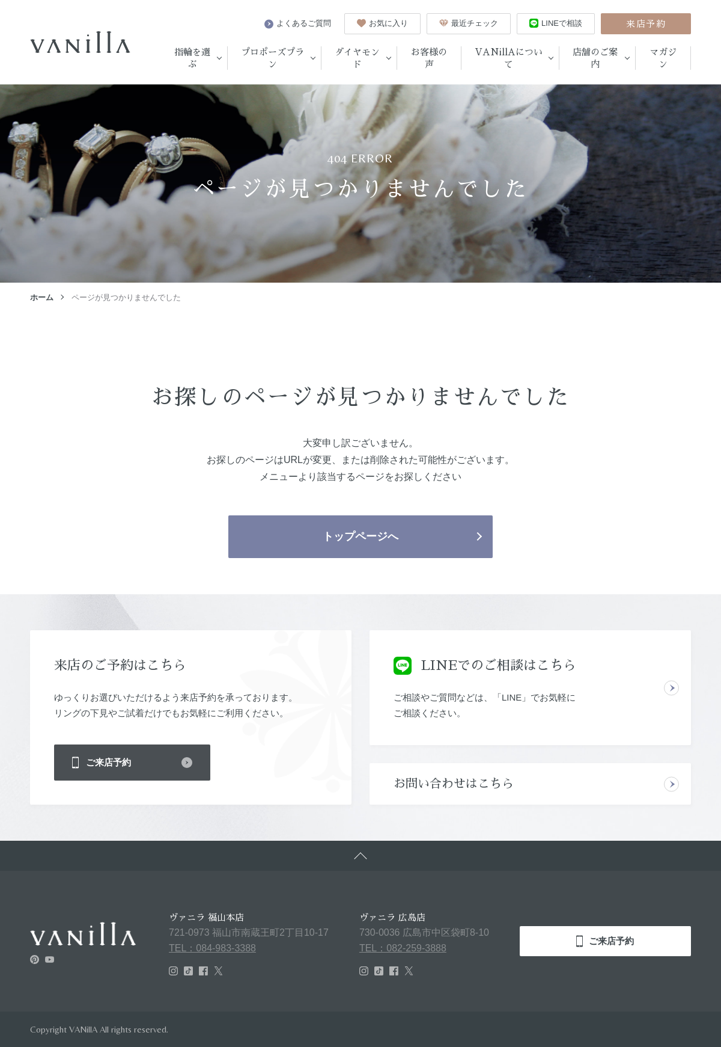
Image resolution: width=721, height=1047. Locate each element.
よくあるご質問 (297, 23)
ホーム (41, 297)
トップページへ (360, 536)
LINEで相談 (555, 23)
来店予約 (646, 23)
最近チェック (468, 23)
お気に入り (382, 23)
